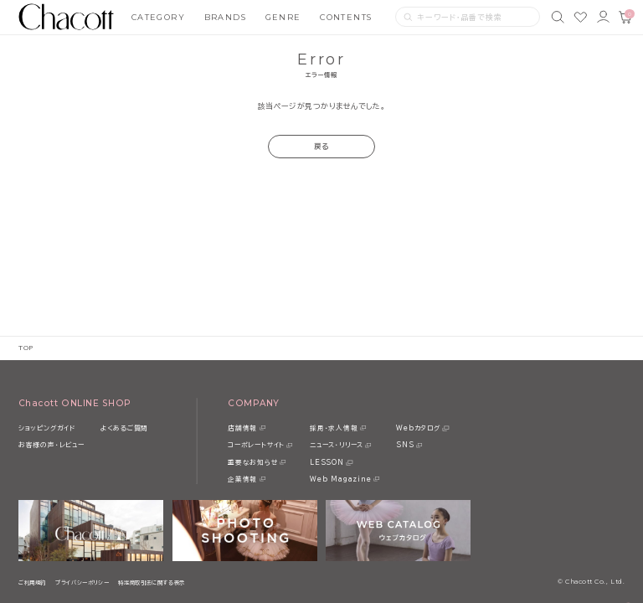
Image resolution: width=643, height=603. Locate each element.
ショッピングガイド (46, 428)
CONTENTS (346, 17)
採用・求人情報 (334, 428)
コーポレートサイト (256, 444)
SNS (405, 444)
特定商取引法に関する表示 (151, 582)
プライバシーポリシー (82, 582)
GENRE (283, 17)
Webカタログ (418, 428)
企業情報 (242, 479)
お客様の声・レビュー (51, 444)
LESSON (327, 462)
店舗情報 (242, 428)
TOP (25, 348)
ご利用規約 (32, 582)
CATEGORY (158, 17)
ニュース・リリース (336, 444)
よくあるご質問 (124, 428)
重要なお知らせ (252, 462)
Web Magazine (340, 479)
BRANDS (225, 17)
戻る (321, 146)
